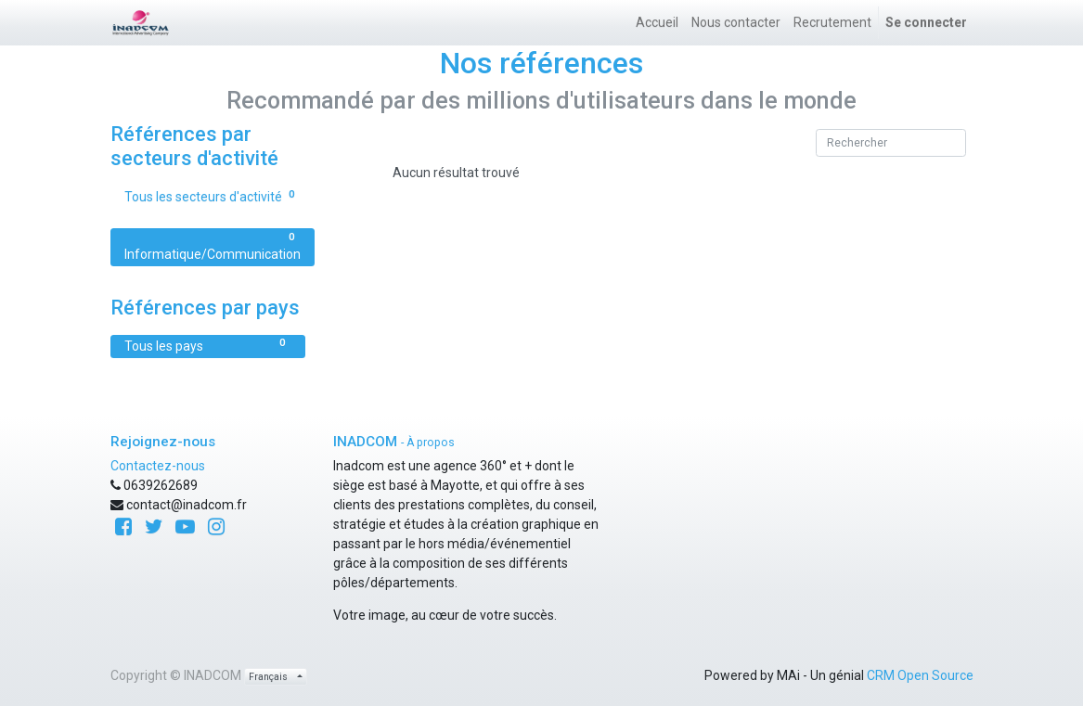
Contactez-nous (157, 465)
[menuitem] (657, 22)
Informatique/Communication (212, 246)
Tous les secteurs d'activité (212, 195)
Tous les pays (207, 345)
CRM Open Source (920, 675)
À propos (430, 442)
